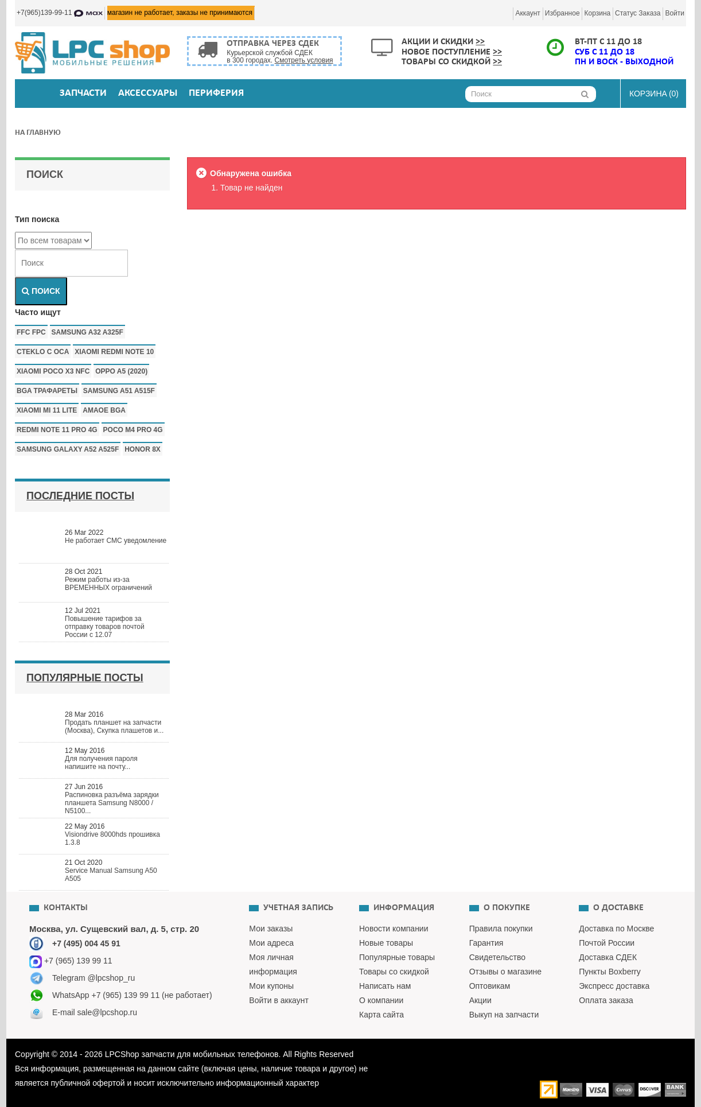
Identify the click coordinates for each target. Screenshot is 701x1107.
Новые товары (386, 942)
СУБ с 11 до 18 (604, 52)
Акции (480, 1000)
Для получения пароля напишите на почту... (101, 763)
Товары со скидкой (452, 62)
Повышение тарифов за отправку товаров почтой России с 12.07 (105, 627)
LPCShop (123, 1054)
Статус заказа (637, 13)
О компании (381, 1000)
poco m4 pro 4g (133, 430)
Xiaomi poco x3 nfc (53, 371)
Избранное (562, 13)
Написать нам (385, 986)
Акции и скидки (443, 41)
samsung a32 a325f (87, 332)
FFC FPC (31, 332)
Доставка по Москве (616, 928)
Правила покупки (501, 928)
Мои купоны (271, 986)
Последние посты (80, 496)
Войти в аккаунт (279, 1000)
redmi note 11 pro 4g (57, 430)
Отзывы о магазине (505, 971)
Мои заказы (271, 928)
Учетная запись (298, 907)
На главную (38, 133)
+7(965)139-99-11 (60, 13)
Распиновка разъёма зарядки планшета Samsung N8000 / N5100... (112, 803)
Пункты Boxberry (609, 971)
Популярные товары (397, 957)
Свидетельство (497, 957)
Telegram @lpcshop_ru (93, 977)
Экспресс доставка (614, 986)
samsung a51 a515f (119, 391)
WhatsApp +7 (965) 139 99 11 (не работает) (132, 995)
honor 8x (142, 449)
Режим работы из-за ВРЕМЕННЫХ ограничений (108, 584)
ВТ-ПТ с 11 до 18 (608, 41)
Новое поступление (452, 52)
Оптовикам (490, 986)
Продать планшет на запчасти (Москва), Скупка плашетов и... (114, 726)
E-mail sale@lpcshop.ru (94, 1012)
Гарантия (486, 942)
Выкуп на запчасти (504, 1014)
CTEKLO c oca (43, 352)
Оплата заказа (606, 1000)
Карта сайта (381, 1014)
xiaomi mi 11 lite (47, 410)
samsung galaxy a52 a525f (68, 449)
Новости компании (394, 928)
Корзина (597, 13)
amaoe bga (104, 410)
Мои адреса (271, 942)
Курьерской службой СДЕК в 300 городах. (280, 56)
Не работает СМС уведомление (115, 541)
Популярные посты (84, 677)
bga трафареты (47, 391)
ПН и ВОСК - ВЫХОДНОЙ (624, 62)
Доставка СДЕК (608, 957)
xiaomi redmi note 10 (114, 352)
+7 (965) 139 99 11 (70, 960)
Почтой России (606, 942)
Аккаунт (527, 13)
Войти (674, 13)
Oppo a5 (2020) (121, 371)
